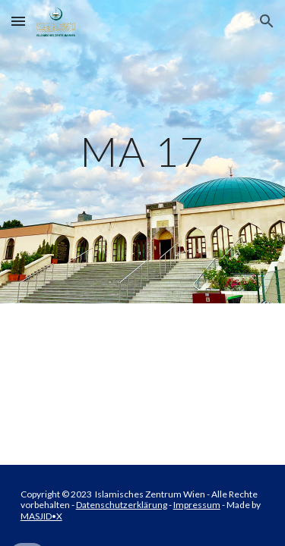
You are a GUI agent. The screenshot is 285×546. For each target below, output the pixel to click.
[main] (142, 151)
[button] (18, 21)
